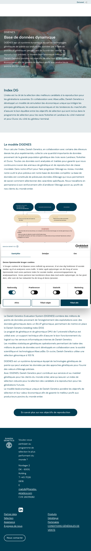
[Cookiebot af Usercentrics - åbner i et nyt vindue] (77, 246)
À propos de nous (13, 526)
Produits (52, 514)
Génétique (53, 518)
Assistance (9, 522)
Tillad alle (74, 303)
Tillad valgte (45, 303)
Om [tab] (75, 253)
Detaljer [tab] (45, 253)
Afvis (16, 303)
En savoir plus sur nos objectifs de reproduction (45, 412)
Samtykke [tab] (15, 253)
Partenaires (53, 522)
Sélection (8, 518)
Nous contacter (15, 537)
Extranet (82, 2)
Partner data (10, 514)
